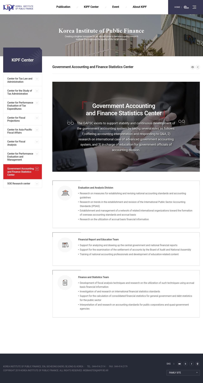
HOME (177, 7)
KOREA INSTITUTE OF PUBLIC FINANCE (22, 7)
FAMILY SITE (175, 372)
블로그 (179, 364)
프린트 (192, 67)
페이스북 (191, 364)
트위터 (185, 364)
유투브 (197, 364)
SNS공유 (198, 67)
